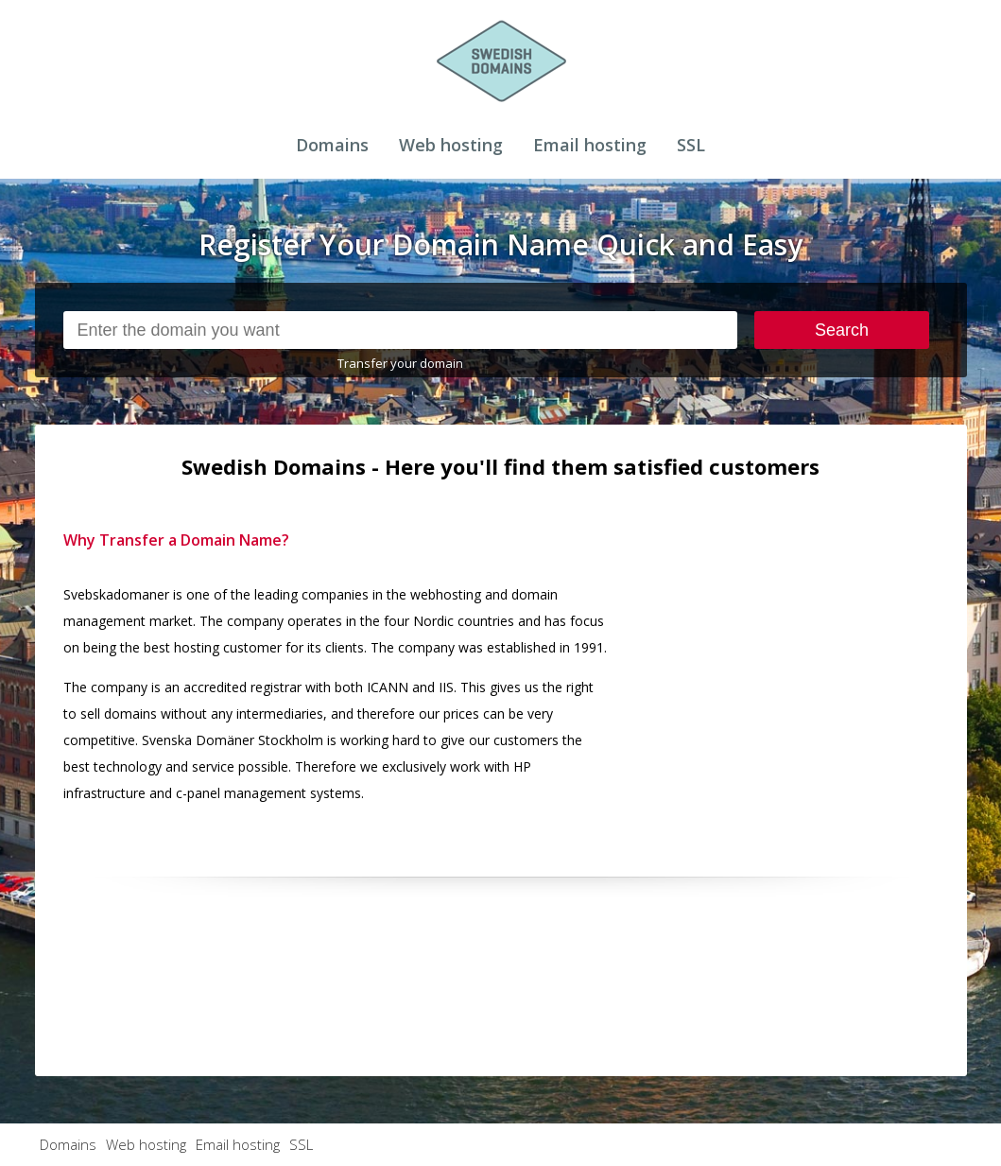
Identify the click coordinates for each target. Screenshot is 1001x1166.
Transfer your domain (400, 363)
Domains (332, 144)
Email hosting (590, 144)
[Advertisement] (797, 645)
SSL (691, 144)
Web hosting (451, 144)
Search (842, 330)
